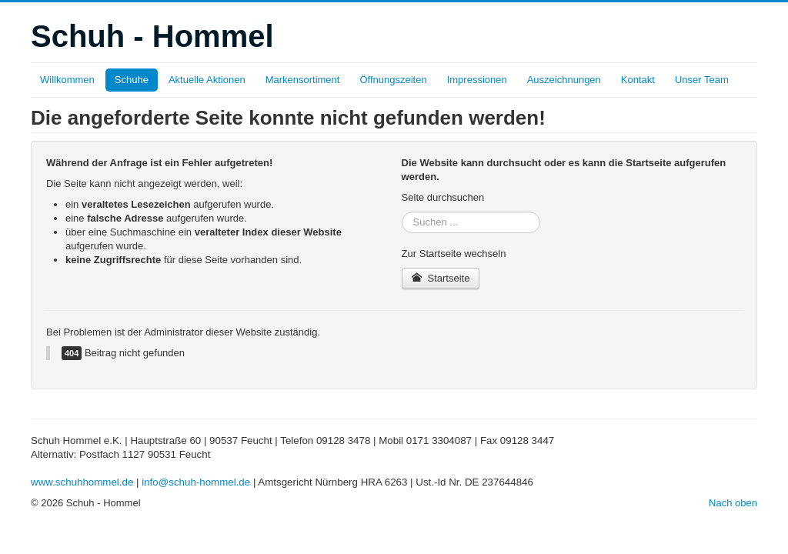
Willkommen (67, 79)
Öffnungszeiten (392, 79)
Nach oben (733, 503)
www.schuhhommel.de (82, 482)
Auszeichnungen (564, 79)
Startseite (441, 278)
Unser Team (702, 79)
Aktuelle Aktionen (207, 79)
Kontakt (638, 79)
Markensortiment (302, 79)
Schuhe (132, 79)
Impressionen (477, 79)
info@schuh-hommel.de (196, 482)
